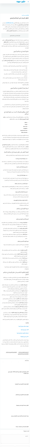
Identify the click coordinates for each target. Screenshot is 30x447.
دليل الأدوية (7, 440)
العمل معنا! (12, 440)
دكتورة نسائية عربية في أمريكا (24, 326)
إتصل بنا (24, 440)
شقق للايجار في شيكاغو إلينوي (23, 354)
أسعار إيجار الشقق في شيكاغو (23, 352)
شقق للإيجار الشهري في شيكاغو (11, 352)
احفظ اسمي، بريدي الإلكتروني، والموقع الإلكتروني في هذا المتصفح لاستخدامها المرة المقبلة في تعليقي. (17, 428)
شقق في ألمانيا (25, 15)
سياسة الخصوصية (19, 440)
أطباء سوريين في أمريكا (25, 329)
